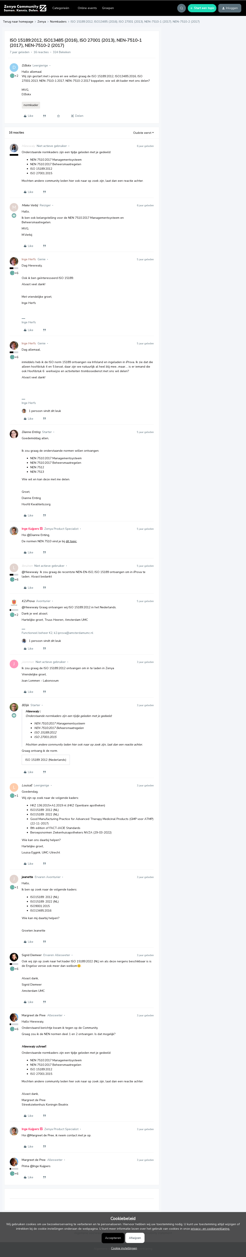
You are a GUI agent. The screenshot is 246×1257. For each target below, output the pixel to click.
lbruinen (27, 566)
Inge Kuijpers (30, 529)
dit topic (71, 541)
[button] (202, 8)
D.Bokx (26, 65)
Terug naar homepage (18, 22)
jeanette (27, 877)
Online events (87, 8)
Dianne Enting (31, 432)
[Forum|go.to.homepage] (25, 8)
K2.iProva (28, 601)
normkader (31, 105)
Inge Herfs (29, 259)
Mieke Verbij (30, 205)
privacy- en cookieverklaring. (210, 1229)
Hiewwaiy (28, 146)
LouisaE (27, 785)
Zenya (41, 22)
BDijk (25, 705)
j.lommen (28, 662)
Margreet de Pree (34, 1015)
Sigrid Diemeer (32, 955)
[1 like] (41, 411)
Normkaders (58, 22)
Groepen (108, 8)
